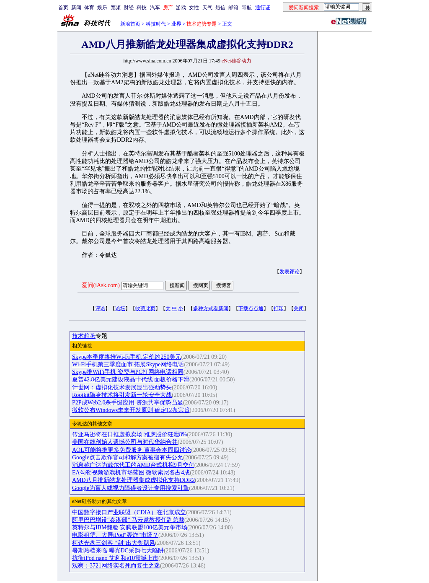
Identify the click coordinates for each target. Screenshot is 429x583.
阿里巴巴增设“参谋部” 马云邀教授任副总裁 (128, 520)
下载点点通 (251, 308)
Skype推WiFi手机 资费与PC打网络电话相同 (127, 372)
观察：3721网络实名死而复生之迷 (116, 565)
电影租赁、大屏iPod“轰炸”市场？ (115, 535)
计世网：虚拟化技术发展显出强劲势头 (122, 387)
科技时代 (156, 24)
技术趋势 (84, 336)
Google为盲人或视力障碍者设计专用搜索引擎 (130, 488)
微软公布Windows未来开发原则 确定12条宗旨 (131, 410)
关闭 (299, 308)
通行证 (262, 7)
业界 (176, 24)
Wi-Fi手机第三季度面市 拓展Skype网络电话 (128, 364)
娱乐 (102, 7)
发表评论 (289, 272)
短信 (220, 7)
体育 (89, 7)
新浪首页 (130, 24)
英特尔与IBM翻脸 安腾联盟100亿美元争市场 (129, 527)
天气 (207, 7)
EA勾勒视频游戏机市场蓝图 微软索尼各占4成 (131, 472)
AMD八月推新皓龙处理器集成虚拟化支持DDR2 (133, 480)
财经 (129, 7)
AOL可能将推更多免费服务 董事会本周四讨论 (131, 450)
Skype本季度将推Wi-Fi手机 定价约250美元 (126, 357)
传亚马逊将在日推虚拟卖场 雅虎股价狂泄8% (129, 434)
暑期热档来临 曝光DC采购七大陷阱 (118, 550)
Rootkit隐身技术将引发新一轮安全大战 (122, 395)
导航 (247, 7)
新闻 (76, 7)
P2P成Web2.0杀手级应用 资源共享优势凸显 (127, 402)
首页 (63, 7)
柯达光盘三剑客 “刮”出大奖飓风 (113, 543)
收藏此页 (145, 308)
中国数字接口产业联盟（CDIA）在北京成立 (129, 512)
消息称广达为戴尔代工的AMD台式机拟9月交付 (133, 465)
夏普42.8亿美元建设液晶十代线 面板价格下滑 (130, 379)
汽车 (155, 7)
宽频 (116, 7)
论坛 (120, 308)
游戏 (181, 7)
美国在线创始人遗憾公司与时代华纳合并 (125, 442)
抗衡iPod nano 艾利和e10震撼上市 (115, 558)
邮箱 (233, 7)
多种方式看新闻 (210, 308)
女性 (194, 7)
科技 (142, 7)
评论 (100, 308)
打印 (279, 308)
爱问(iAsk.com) (101, 285)
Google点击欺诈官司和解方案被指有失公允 (127, 457)
